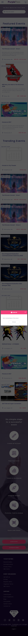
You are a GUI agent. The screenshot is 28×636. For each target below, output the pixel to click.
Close (14, 322)
